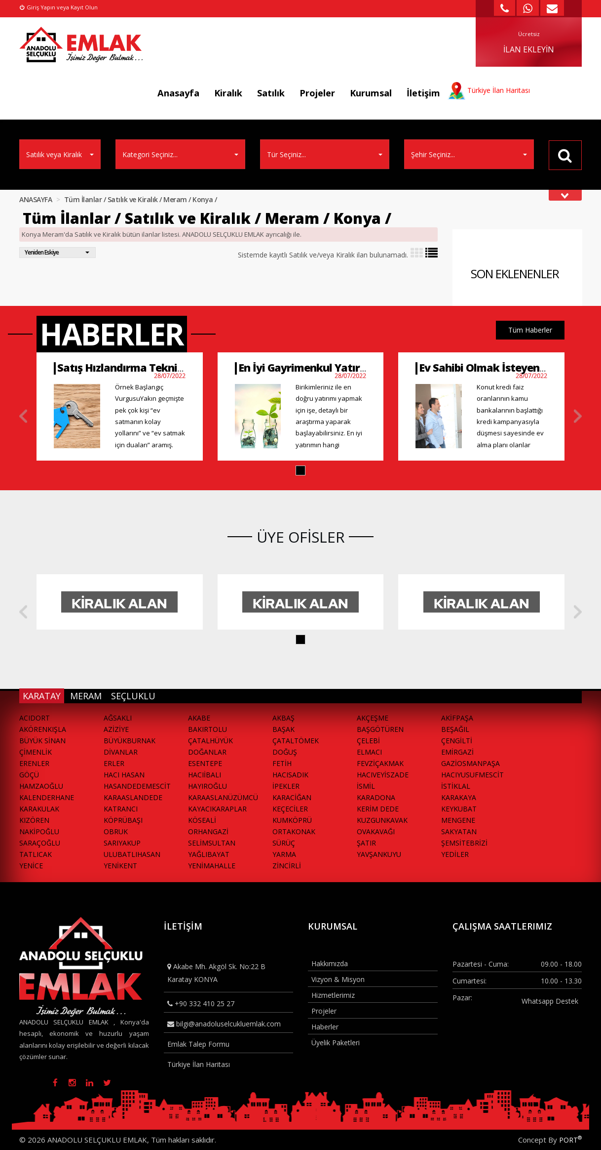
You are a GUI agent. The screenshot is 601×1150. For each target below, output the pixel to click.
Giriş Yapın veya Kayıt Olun (59, 7)
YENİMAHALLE (211, 865)
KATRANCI (121, 808)
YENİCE (31, 865)
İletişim (423, 93)
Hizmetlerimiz (333, 995)
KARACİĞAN (291, 797)
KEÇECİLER (290, 808)
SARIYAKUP (122, 843)
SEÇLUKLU (133, 696)
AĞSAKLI (118, 718)
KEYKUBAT (459, 808)
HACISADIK (290, 774)
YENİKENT (120, 865)
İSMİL (366, 786)
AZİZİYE (116, 729)
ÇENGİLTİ (456, 740)
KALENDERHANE (46, 797)
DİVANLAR (121, 752)
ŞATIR (366, 843)
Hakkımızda (329, 963)
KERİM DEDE (378, 808)
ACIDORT (34, 718)
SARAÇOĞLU (39, 843)
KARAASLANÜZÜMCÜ (223, 797)
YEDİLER (455, 854)
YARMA (284, 854)
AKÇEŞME (372, 718)
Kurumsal (371, 93)
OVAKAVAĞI (376, 831)
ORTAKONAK (293, 831)
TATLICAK (35, 854)
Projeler (317, 93)
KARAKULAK (39, 808)
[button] (300, 470)
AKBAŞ (283, 718)
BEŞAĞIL (455, 729)
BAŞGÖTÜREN (380, 729)
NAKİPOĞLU (39, 831)
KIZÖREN (34, 820)
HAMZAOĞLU (41, 786)
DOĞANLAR (207, 752)
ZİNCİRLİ (286, 865)
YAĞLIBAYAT (208, 854)
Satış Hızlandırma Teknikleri (128, 367)
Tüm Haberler (530, 330)
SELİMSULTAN (211, 843)
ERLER (114, 763)
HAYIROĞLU (207, 786)
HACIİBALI (204, 774)
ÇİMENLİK (35, 752)
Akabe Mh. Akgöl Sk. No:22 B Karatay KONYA (216, 972)
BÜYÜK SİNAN (42, 740)
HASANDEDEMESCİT (137, 786)
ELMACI (369, 752)
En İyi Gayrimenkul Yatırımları (313, 367)
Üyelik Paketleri (335, 1042)
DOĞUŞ (284, 752)
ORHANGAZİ (208, 831)
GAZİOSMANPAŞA (470, 763)
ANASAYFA (35, 199)
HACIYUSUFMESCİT (472, 774)
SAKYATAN (459, 831)
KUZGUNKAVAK (382, 820)
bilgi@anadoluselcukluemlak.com (224, 1023)
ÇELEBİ (368, 740)
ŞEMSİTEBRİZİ (464, 843)
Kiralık (228, 93)
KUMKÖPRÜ (292, 820)
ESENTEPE (205, 763)
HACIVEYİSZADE (383, 774)
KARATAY (42, 696)
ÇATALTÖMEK (295, 740)
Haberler (324, 1026)
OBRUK (116, 831)
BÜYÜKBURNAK (129, 740)
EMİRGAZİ (457, 752)
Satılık (271, 93)
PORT (570, 1140)
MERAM (86, 696)
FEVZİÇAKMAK (380, 763)
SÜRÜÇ (283, 843)
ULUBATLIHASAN (132, 854)
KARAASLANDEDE (133, 797)
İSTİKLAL (455, 786)
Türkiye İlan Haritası (198, 1064)
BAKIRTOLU (207, 729)
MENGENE (458, 820)
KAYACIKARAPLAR (217, 808)
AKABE (199, 718)
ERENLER (34, 763)
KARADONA (376, 797)
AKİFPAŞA (457, 718)
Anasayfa (178, 93)
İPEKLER (286, 786)
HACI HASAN (124, 774)
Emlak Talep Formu (198, 1044)
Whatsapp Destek (550, 1001)
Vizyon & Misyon (338, 979)
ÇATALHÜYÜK (210, 740)
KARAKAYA (458, 797)
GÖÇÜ (29, 774)
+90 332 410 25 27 (200, 1003)
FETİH (282, 763)
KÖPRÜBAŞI (123, 820)
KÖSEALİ (202, 820)
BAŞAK (283, 729)
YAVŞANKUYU (379, 854)
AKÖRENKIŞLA (42, 729)
